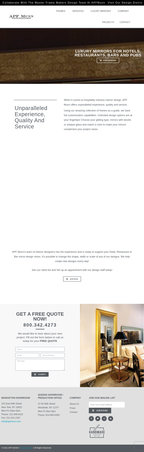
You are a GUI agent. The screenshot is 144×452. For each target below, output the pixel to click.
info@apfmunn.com (11, 421)
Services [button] (78, 11)
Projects (108, 22)
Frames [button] (61, 11)
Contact (125, 22)
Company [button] (124, 11)
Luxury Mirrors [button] (101, 11)
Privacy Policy (26, 448)
